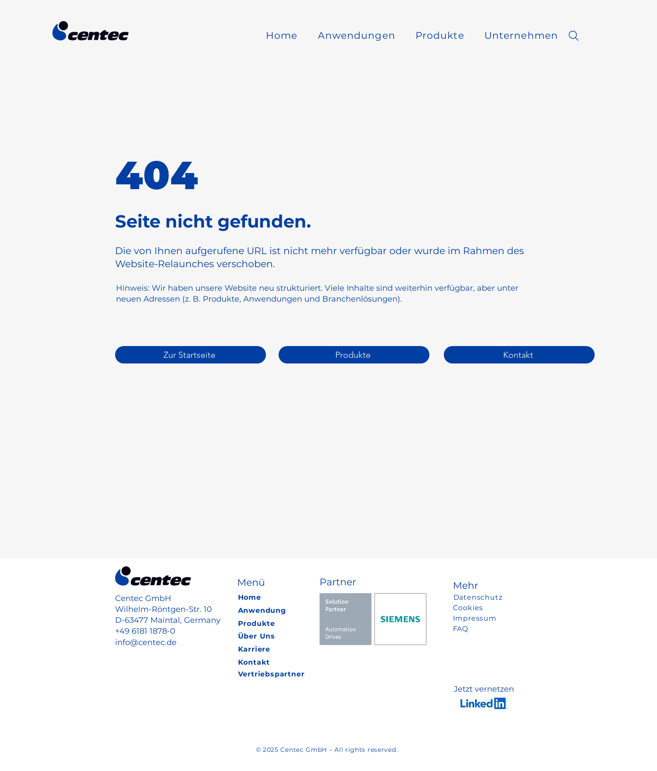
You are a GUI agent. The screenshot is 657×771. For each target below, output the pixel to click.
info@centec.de (146, 642)
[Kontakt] (519, 354)
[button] (357, 35)
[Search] (573, 35)
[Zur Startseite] (190, 354)
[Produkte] (354, 354)
